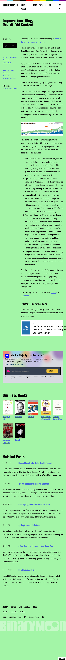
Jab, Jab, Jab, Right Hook (7, 441)
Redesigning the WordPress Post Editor (34, 504)
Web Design (13, 88)
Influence (31, 416)
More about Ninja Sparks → (16, 364)
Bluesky (5, 612)
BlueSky (54, 292)
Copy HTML (26, 328)
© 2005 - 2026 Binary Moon (12, 617)
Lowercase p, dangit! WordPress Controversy (10, 59)
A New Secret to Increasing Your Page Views (36, 546)
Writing (24, 5)
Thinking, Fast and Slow (57, 417)
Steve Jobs (18, 416)
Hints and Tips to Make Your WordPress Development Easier (9, 74)
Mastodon (25, 296)
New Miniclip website (27, 570)
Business (6, 88)
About (23, 9)
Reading (48, 5)
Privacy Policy (34, 617)
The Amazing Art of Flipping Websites (33, 483)
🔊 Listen (9, 45)
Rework (17, 440)
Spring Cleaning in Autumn (29, 525)
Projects (33, 5)
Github (22, 612)
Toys (41, 5)
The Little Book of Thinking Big (46, 417)
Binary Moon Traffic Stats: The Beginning (35, 462)
